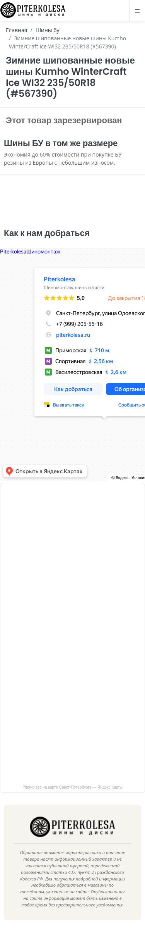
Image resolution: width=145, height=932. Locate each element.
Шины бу (48, 30)
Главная (16, 30)
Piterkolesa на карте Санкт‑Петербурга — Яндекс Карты (72, 787)
